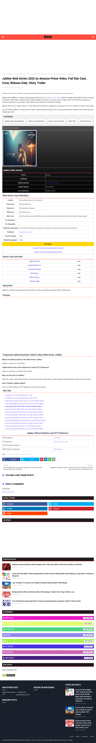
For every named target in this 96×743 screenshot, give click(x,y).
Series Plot (72, 121)
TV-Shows (49, 647)
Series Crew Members (36, 121)
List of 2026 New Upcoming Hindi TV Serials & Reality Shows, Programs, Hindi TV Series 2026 (46, 601)
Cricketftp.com (21, 692)
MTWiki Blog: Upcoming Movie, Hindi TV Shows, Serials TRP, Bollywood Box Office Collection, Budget (43, 740)
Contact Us (85, 736)
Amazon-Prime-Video (13, 454)
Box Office (49, 618)
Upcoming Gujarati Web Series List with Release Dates (24, 429)
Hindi (22, 454)
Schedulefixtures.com (22, 695)
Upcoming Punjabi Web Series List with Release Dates (24, 423)
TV (49, 641)
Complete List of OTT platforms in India (18, 395)
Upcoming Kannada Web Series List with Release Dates (24, 401)
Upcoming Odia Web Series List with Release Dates (23, 426)
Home (4, 74)
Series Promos (85, 121)
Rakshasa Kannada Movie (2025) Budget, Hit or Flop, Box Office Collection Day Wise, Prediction (47, 564)
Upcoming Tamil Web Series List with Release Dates (23, 409)
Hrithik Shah (7, 87)
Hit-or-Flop (49, 629)
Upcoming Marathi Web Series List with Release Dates (24, 415)
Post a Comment (8, 492)
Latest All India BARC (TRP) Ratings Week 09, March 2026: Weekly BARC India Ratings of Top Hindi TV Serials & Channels (53, 575)
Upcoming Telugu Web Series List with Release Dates (24, 412)
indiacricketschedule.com (9, 693)
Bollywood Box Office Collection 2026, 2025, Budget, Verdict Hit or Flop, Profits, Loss (43, 592)
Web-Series (10, 74)
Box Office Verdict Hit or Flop (49, 624)
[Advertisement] (48, 17)
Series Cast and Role (56, 121)
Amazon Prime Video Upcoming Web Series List (48, 248)
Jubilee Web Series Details (14, 121)
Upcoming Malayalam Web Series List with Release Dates (25, 420)
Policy (92, 736)
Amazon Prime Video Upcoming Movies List (48, 252)
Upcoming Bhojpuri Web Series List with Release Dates (24, 404)
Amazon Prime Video (53, 98)
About (77, 736)
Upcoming (49, 652)
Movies (49, 635)
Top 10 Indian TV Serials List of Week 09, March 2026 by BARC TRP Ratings (39, 583)
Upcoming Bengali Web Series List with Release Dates (24, 418)
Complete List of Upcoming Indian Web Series (21, 398)
